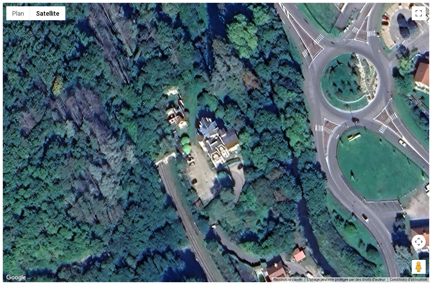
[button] (216, 138)
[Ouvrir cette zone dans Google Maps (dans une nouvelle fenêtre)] (16, 277)
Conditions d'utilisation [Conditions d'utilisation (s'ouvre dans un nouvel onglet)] (408, 280)
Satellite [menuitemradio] (47, 13)
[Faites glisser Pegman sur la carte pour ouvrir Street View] (419, 267)
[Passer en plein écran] (419, 13)
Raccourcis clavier (288, 280)
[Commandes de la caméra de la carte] (419, 242)
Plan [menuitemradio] (18, 13)
